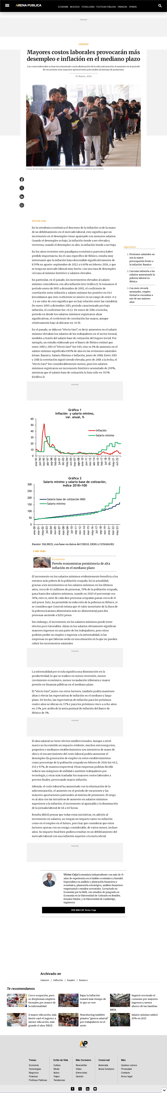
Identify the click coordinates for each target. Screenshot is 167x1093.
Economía (63, 7)
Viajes (57, 1076)
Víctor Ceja (39, 221)
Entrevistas (81, 1072)
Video (79, 1069)
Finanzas (122, 7)
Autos (56, 1072)
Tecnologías (88, 7)
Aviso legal (126, 1076)
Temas (32, 1060)
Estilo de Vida (61, 1060)
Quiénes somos (129, 1065)
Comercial (104, 1060)
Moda (56, 1069)
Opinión (133, 7)
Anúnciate (103, 1065)
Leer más (39, 551)
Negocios (75, 7)
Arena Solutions (106, 1069)
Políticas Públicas (106, 7)
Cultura (57, 1065)
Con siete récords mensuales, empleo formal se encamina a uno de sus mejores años (141, 295)
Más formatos (83, 1060)
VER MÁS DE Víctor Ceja (83, 910)
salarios (44, 980)
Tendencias (59, 1080)
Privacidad (126, 1069)
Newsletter (81, 1065)
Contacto (125, 1072)
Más (123, 1060)
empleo (71, 980)
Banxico (83, 980)
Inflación (58, 980)
